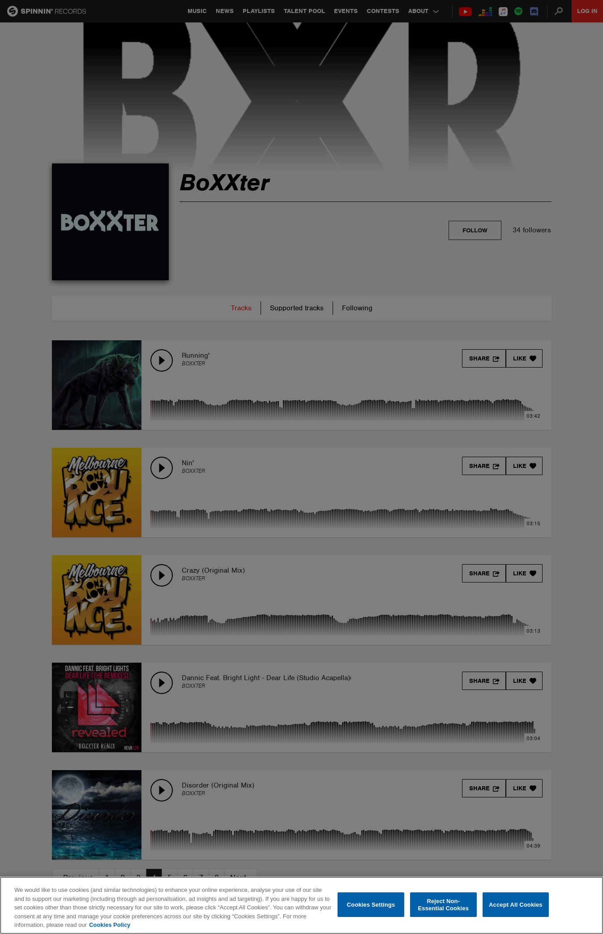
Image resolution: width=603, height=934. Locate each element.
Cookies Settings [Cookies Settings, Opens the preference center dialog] (371, 904)
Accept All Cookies (516, 904)
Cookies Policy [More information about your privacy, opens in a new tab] (109, 924)
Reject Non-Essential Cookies (443, 905)
